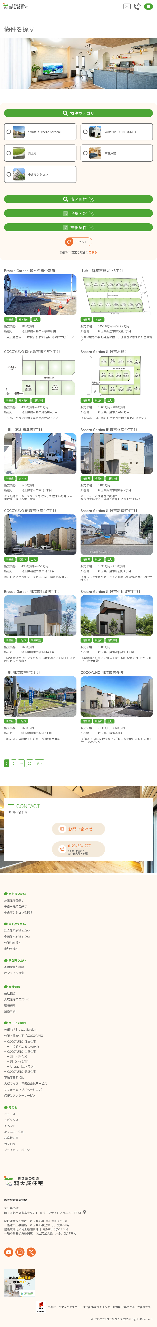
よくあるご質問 (14, 1131)
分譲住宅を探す (14, 900)
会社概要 (10, 993)
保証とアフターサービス (20, 1095)
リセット (76, 242)
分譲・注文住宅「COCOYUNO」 (25, 1035)
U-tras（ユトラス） (23, 1066)
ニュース (9, 1113)
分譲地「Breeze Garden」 (21, 1029)
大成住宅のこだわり (17, 999)
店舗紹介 (10, 1005)
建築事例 (10, 1011)
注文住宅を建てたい (17, 930)
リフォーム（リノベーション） (24, 1089)
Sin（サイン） (19, 1056)
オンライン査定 (14, 972)
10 (29, 763)
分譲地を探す (12, 942)
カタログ (10, 1143)
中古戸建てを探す (15, 906)
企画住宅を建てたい (17, 936)
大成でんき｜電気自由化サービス (26, 1083)
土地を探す (11, 948)
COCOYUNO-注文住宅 (21, 1041)
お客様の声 (11, 1137)
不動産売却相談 (14, 966)
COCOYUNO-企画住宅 (21, 1051)
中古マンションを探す (18, 912)
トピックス (11, 1119)
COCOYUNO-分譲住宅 (21, 1071)
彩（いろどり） (20, 1061)
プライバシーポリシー (18, 1149)
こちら (93, 252)
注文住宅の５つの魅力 (24, 1046)
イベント (10, 1125)
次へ (39, 763)
